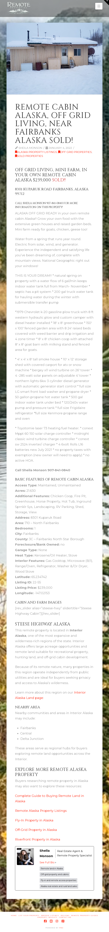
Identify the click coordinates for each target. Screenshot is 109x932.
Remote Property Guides (84, 915)
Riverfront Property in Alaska (37, 839)
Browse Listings (50, 915)
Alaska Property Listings (36, 152)
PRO (61, 928)
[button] (98, 6)
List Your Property (29, 915)
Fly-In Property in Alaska (34, 820)
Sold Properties (29, 156)
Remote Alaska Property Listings (41, 811)
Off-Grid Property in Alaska (36, 830)
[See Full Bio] (55, 862)
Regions (65, 915)
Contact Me (65, 917)
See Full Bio (47, 862)
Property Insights (47, 917)
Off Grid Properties (75, 152)
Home (14, 915)
